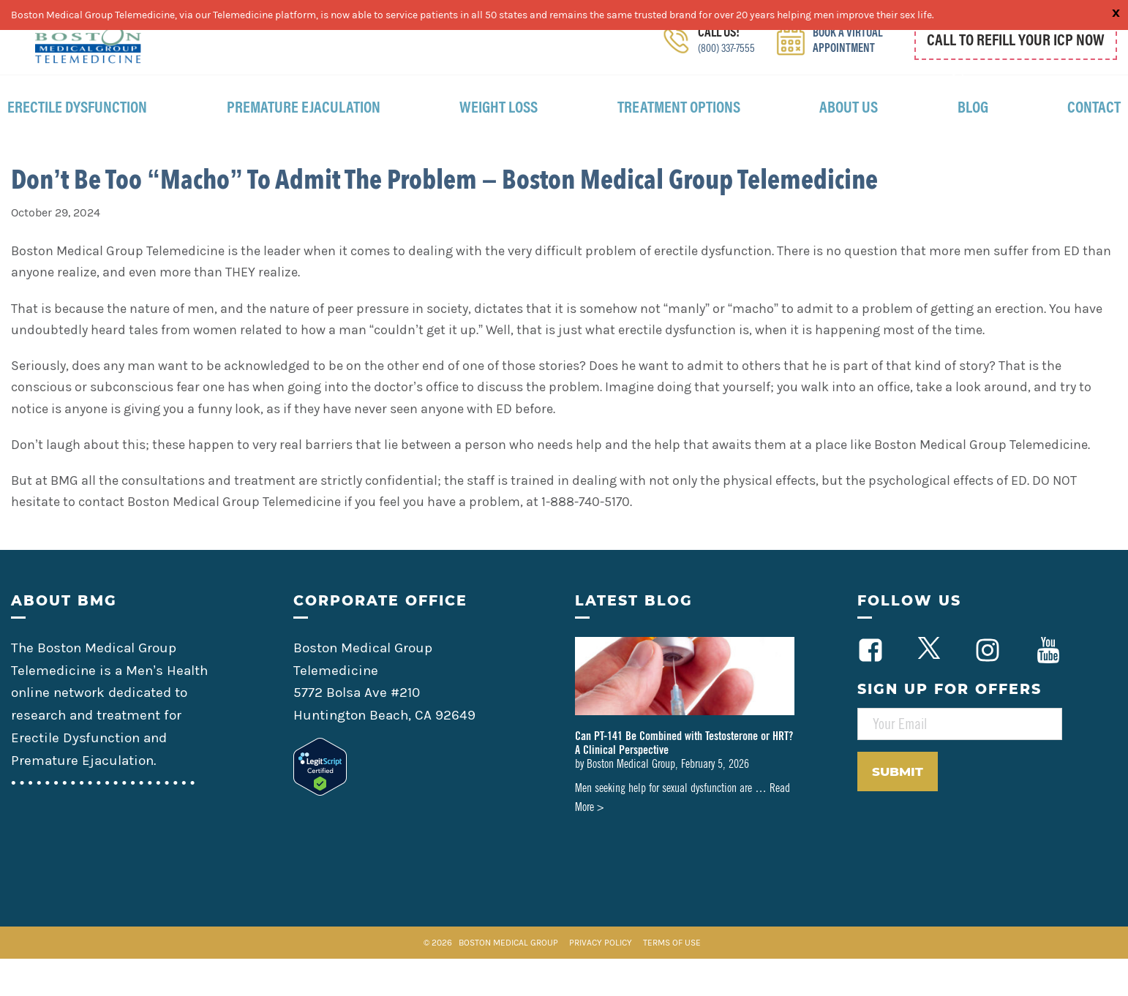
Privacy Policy (601, 980)
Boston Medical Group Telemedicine (88, 50)
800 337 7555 (1034, 75)
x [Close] (1116, 11)
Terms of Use (672, 980)
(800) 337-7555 (723, 69)
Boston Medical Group (508, 980)
